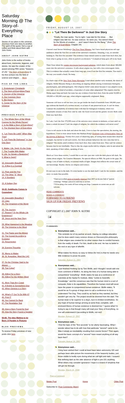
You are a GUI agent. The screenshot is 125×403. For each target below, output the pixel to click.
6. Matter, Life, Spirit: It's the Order (16, 148)
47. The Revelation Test (12, 303)
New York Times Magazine (74, 80)
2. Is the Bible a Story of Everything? (17, 125)
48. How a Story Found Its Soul (15, 309)
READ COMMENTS (55, 192)
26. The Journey (9, 210)
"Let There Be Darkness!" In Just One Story (80, 32)
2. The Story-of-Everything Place (16, 91)
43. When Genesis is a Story (14, 288)
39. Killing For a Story (11, 274)
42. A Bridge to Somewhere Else (15, 286)
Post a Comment (57, 376)
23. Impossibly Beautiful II (13, 198)
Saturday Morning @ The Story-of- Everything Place (17, 25)
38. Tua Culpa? (8, 268)
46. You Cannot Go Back (12, 300)
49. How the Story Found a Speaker (17, 312)
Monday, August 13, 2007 (69, 316)
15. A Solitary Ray (9, 183)
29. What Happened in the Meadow (17, 224)
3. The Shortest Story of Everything (17, 128)
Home (85, 381)
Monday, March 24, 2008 (68, 370)
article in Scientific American (77, 179)
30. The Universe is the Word (14, 227)
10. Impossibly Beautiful (12, 163)
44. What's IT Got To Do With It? (15, 294)
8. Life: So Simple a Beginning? (15, 154)
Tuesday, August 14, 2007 (69, 341)
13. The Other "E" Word (12, 175)
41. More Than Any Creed (13, 283)
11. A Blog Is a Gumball (12, 166)
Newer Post (51, 381)
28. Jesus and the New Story (14, 218)
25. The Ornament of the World (15, 204)
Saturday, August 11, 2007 (69, 260)
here (13, 334)
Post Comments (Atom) (68, 387)
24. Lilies (5, 201)
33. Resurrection (9, 242)
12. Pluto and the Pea (11, 172)
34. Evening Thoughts (11, 248)
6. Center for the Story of (12, 103)
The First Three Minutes (81, 49)
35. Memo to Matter (10, 253)
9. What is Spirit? (9, 157)
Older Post (118, 381)
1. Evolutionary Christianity (13, 88)
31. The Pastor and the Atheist (15, 233)
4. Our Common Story (11, 97)
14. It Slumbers (8, 177)
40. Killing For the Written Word (15, 277)
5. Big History (7, 100)
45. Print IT (6, 297)
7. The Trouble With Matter (13, 151)
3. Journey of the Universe (13, 94)
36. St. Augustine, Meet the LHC (15, 256)
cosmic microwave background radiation (79, 65)
